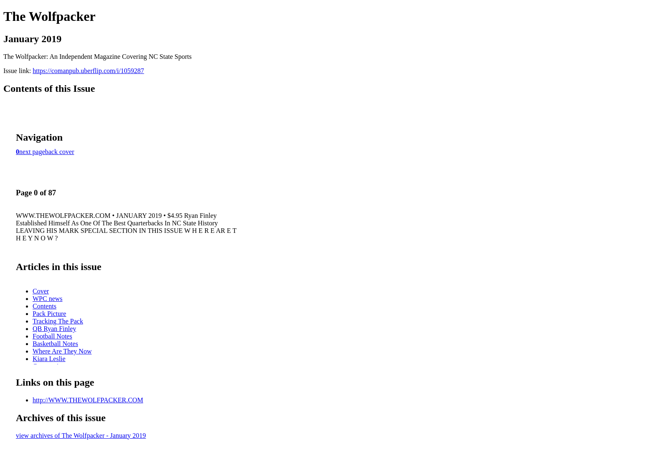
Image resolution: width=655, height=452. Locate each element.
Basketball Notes (55, 343)
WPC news (48, 298)
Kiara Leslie (49, 358)
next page (32, 151)
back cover (59, 151)
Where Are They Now (62, 351)
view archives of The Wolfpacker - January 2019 (81, 435)
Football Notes (52, 336)
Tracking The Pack (58, 321)
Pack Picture (49, 313)
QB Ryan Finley (54, 328)
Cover (41, 291)
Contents (44, 306)
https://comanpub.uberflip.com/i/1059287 (88, 70)
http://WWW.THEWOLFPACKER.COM (88, 400)
